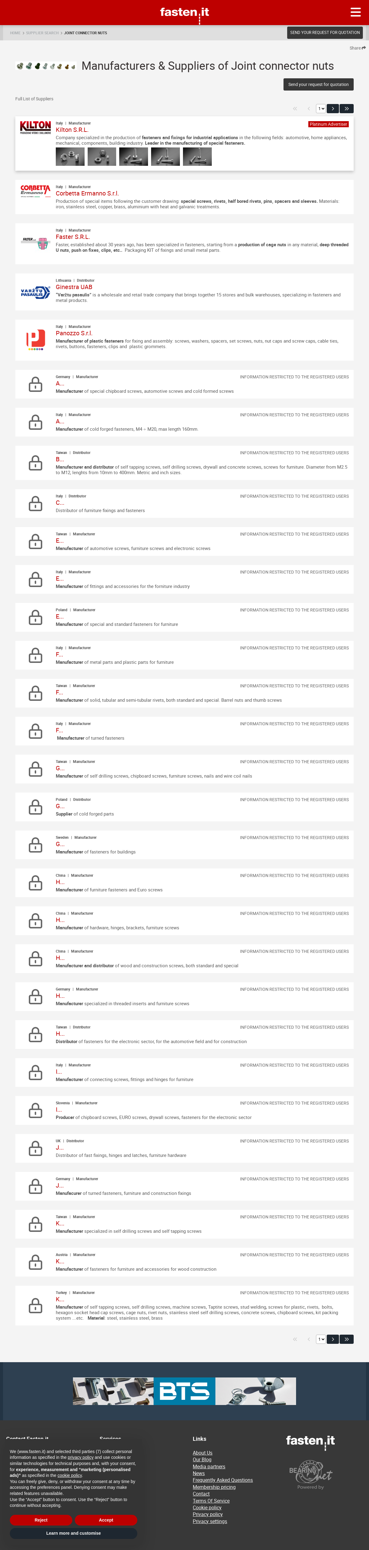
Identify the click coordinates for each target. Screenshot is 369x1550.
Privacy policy (208, 1514)
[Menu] (355, 12)
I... (59, 1071)
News (199, 1473)
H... (60, 882)
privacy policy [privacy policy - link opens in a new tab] (80, 1457)
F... (59, 654)
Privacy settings (210, 1521)
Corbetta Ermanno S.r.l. (87, 193)
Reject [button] (41, 1520)
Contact (201, 1493)
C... (60, 502)
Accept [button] (106, 1520)
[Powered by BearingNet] (324, 1475)
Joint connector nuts (85, 32)
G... (60, 768)
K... (60, 1223)
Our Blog (202, 1459)
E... (60, 540)
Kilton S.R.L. (72, 129)
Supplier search (42, 32)
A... (60, 383)
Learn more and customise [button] (73, 1533)
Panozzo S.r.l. (74, 333)
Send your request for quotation (325, 32)
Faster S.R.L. (73, 236)
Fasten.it (184, 2)
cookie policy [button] (70, 1475)
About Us (202, 1452)
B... (60, 459)
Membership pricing (214, 1487)
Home (15, 32)
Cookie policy (207, 1507)
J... (60, 1147)
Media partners (209, 1466)
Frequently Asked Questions (223, 1480)
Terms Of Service (211, 1500)
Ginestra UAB (74, 287)
